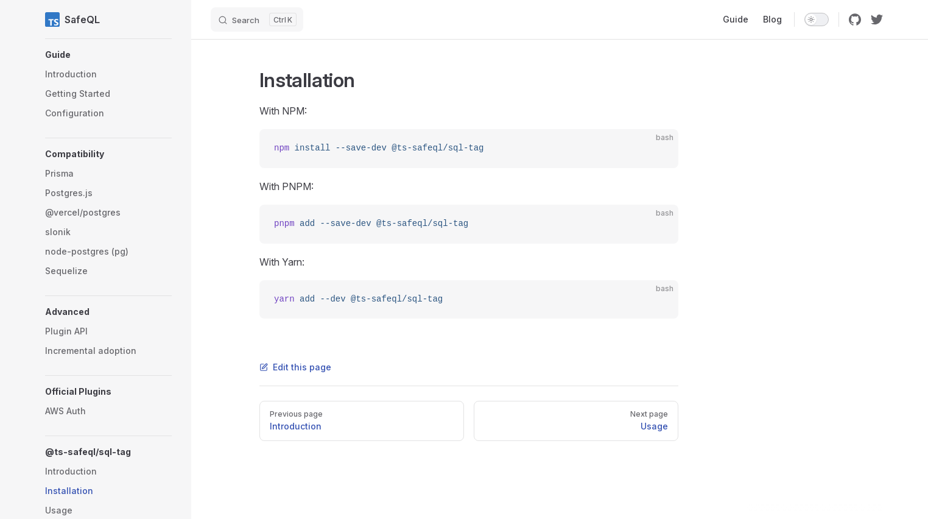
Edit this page (295, 367)
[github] (855, 19)
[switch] (816, 19)
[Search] (257, 19)
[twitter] (877, 19)
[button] (108, 55)
